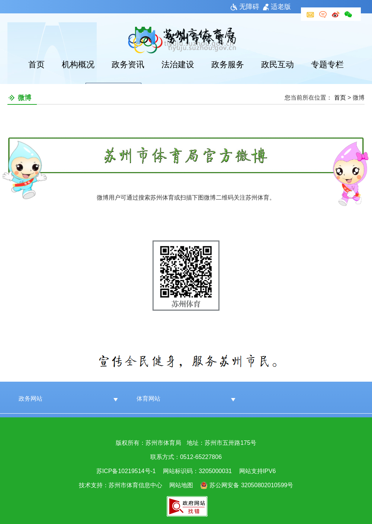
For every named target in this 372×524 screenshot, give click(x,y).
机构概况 (78, 64)
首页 (36, 64)
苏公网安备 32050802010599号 (251, 485)
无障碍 (245, 6)
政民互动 (277, 64)
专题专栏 (327, 64)
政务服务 (227, 64)
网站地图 (181, 485)
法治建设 (177, 64)
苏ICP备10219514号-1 (126, 471)
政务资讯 (128, 64)
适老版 (277, 6)
